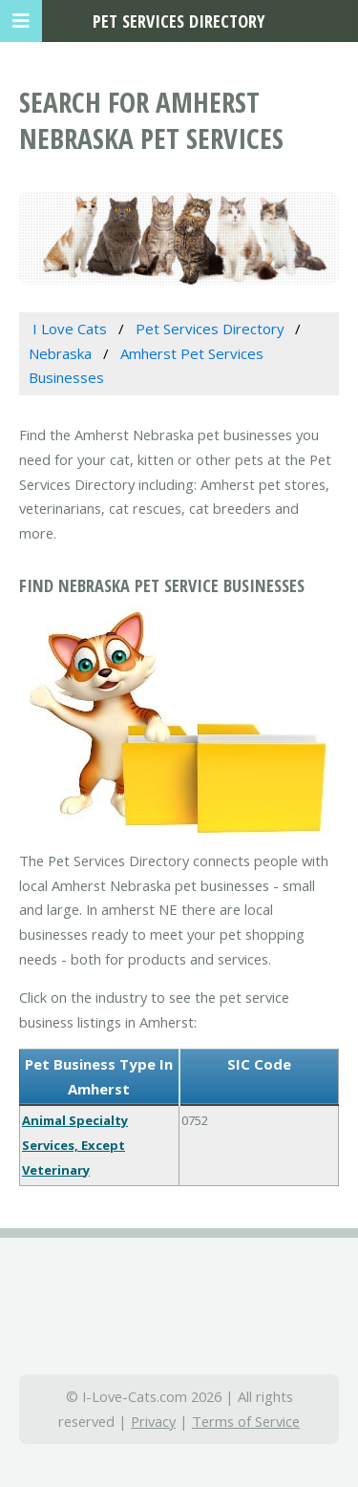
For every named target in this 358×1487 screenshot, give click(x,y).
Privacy (153, 1421)
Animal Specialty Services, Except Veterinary (75, 1145)
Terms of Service (246, 1421)
